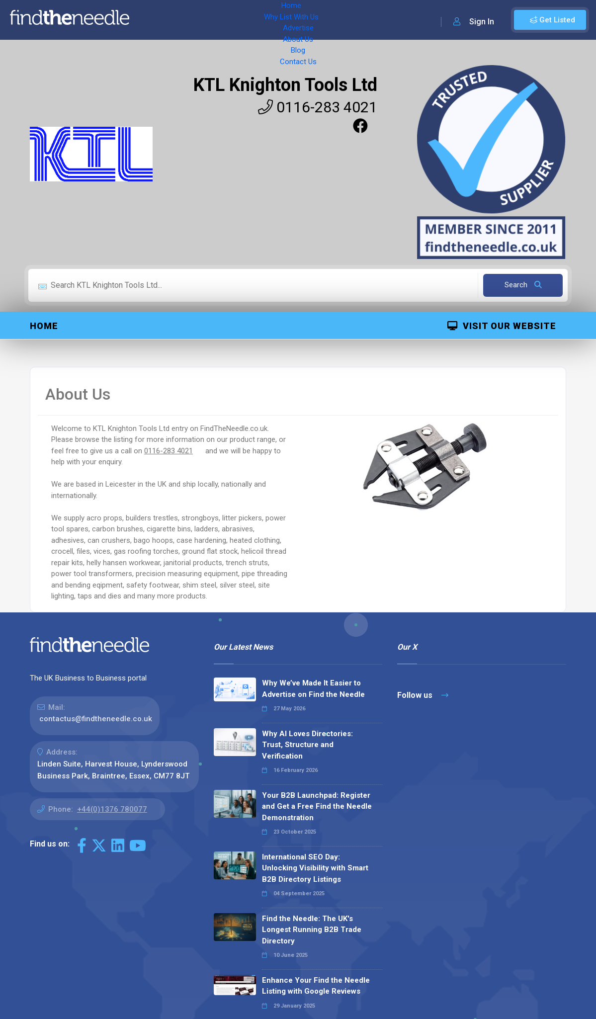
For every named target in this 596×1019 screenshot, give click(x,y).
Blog (338, 19)
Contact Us (376, 19)
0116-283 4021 (317, 107)
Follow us (422, 695)
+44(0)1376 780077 (112, 809)
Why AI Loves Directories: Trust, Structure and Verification (307, 745)
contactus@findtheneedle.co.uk (95, 718)
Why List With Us (201, 19)
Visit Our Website (501, 326)
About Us (303, 19)
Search (523, 284)
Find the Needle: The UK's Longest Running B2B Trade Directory (311, 929)
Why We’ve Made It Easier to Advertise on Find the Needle (313, 689)
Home (150, 19)
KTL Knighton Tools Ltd (285, 85)
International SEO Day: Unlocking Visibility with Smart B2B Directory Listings (315, 868)
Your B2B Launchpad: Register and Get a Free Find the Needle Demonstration (317, 806)
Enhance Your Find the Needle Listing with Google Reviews (316, 986)
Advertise (259, 19)
